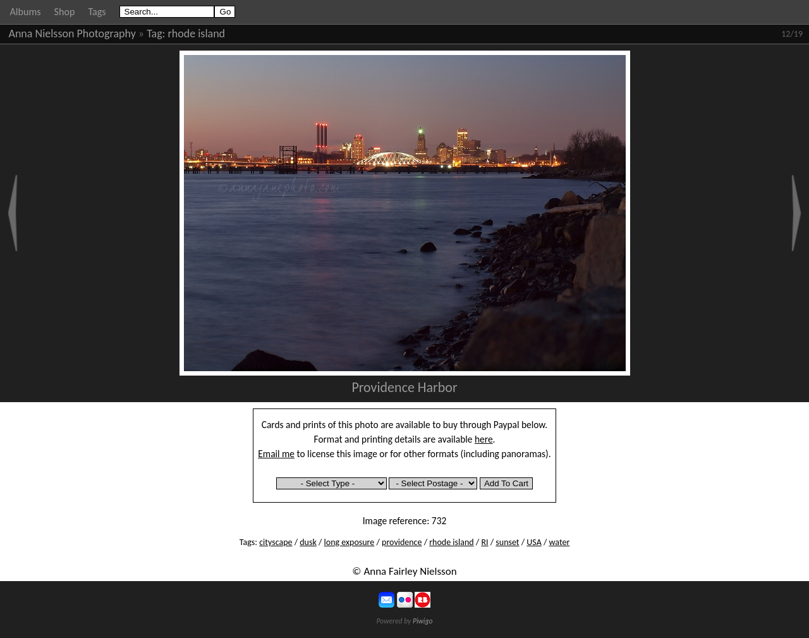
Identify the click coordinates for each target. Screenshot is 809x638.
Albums (25, 12)
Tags (97, 12)
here (484, 439)
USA (533, 542)
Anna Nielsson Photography (72, 33)
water (559, 542)
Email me (276, 454)
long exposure (349, 542)
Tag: (156, 33)
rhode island (197, 33)
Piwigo (423, 621)
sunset (507, 542)
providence (402, 542)
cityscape (275, 542)
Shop (64, 12)
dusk (308, 542)
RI (484, 542)
